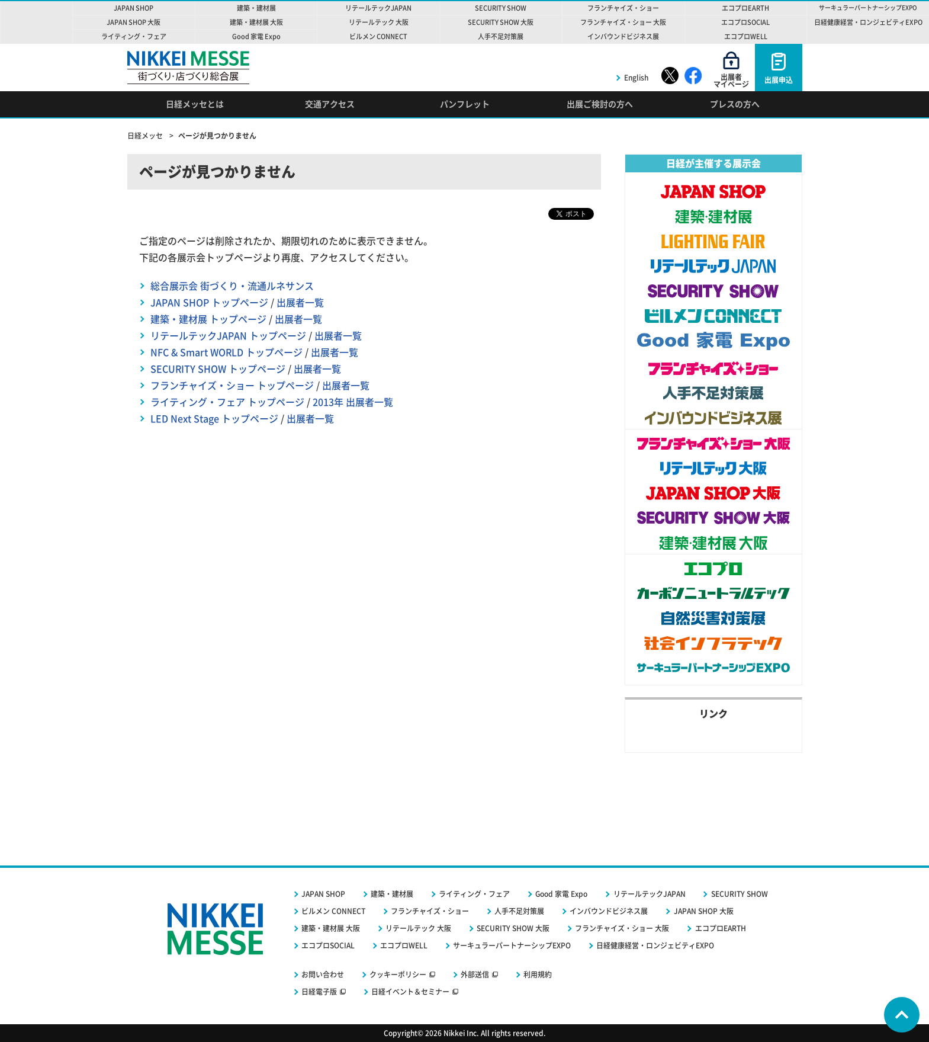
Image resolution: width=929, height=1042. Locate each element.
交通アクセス (330, 104)
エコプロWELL (403, 945)
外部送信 (475, 974)
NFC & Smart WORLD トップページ (226, 352)
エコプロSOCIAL (328, 945)
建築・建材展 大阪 (330, 928)
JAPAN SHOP (323, 893)
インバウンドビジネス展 (609, 911)
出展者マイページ (731, 80)
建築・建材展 (392, 893)
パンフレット (465, 104)
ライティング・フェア (474, 893)
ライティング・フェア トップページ (227, 402)
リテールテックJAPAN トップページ (228, 336)
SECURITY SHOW (739, 893)
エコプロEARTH (720, 928)
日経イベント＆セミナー (410, 991)
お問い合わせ (322, 974)
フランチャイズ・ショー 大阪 (622, 928)
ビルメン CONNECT (333, 911)
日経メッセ (146, 135)
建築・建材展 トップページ (208, 319)
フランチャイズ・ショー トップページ (232, 385)
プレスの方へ (735, 104)
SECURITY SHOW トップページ (217, 369)
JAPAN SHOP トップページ (209, 302)
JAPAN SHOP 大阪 (704, 911)
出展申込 (778, 80)
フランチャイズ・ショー (430, 911)
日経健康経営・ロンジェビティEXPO (655, 945)
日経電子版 (319, 991)
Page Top (902, 1015)
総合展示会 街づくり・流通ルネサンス (232, 286)
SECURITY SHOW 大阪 (513, 928)
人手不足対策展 (519, 911)
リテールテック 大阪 (418, 928)
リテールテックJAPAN (649, 893)
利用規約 (537, 974)
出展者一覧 (300, 302)
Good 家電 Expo (561, 893)
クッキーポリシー (397, 974)
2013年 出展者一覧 (353, 402)
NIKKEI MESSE (36, 22)
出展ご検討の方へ (600, 104)
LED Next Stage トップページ (214, 419)
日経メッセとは (195, 104)
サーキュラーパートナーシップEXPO (512, 945)
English (636, 77)
